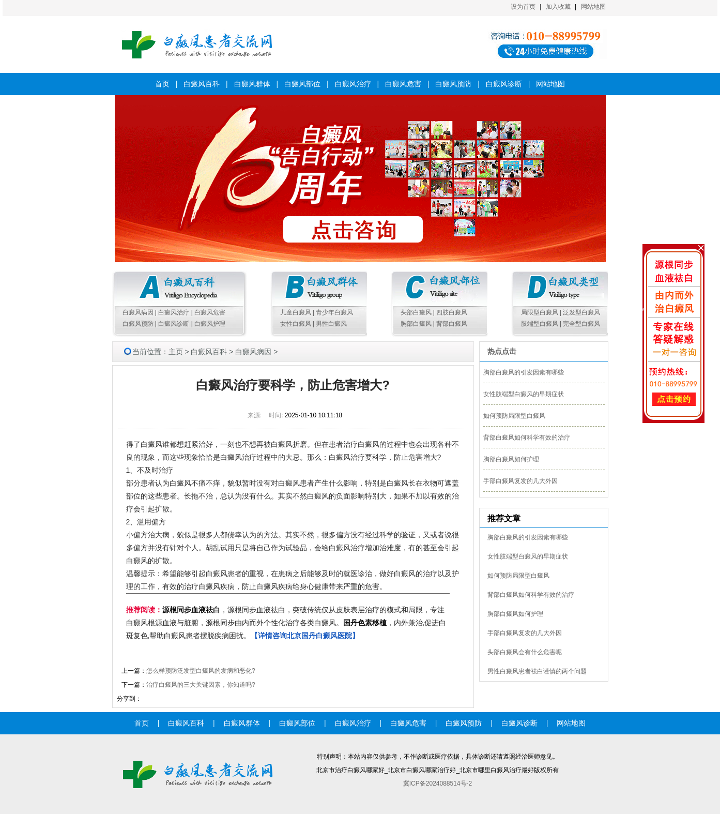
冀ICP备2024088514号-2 (437, 783)
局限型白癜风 (539, 312)
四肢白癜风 (451, 312)
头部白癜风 (416, 312)
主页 (175, 352)
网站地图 (593, 6)
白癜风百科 (201, 84)
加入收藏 (558, 6)
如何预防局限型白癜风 (514, 415)
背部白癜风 (451, 323)
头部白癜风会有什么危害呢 (524, 652)
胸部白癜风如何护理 (511, 459)
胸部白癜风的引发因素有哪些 (523, 372)
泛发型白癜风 (581, 312)
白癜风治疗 (353, 84)
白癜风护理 (209, 323)
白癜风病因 (138, 312)
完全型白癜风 (581, 323)
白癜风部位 (302, 84)
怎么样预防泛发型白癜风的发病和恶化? (200, 670)
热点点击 (501, 351)
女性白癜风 (295, 323)
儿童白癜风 (295, 312)
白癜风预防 (453, 84)
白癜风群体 (252, 84)
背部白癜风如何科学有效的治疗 (526, 437)
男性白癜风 (331, 323)
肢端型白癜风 (539, 323)
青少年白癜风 (334, 312)
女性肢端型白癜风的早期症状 (523, 394)
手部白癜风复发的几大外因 (520, 481)
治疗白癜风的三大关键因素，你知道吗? (200, 684)
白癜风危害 (403, 84)
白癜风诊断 (504, 84)
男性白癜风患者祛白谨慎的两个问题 (537, 671)
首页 (162, 84)
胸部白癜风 (416, 323)
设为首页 (523, 6)
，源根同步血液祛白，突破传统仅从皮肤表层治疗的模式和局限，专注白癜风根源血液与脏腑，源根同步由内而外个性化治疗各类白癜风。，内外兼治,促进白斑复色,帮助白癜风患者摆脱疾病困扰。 (286, 623)
